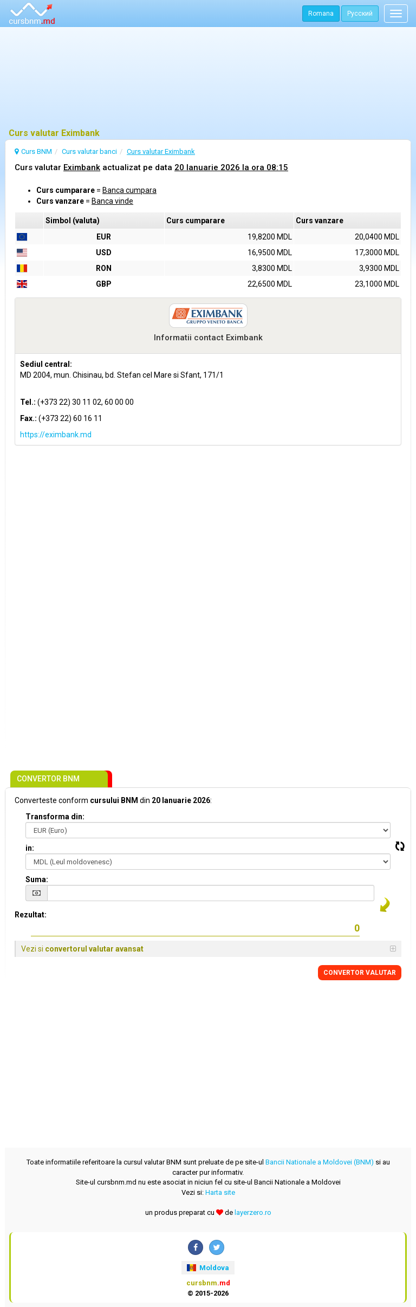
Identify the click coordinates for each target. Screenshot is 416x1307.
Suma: (36, 879)
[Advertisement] (208, 78)
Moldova (208, 1268)
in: (29, 848)
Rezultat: (31, 914)
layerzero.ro (253, 1212)
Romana (321, 13)
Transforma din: (54, 816)
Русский (360, 13)
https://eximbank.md (56, 434)
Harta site (220, 1192)
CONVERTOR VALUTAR (359, 972)
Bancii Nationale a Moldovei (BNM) (319, 1162)
